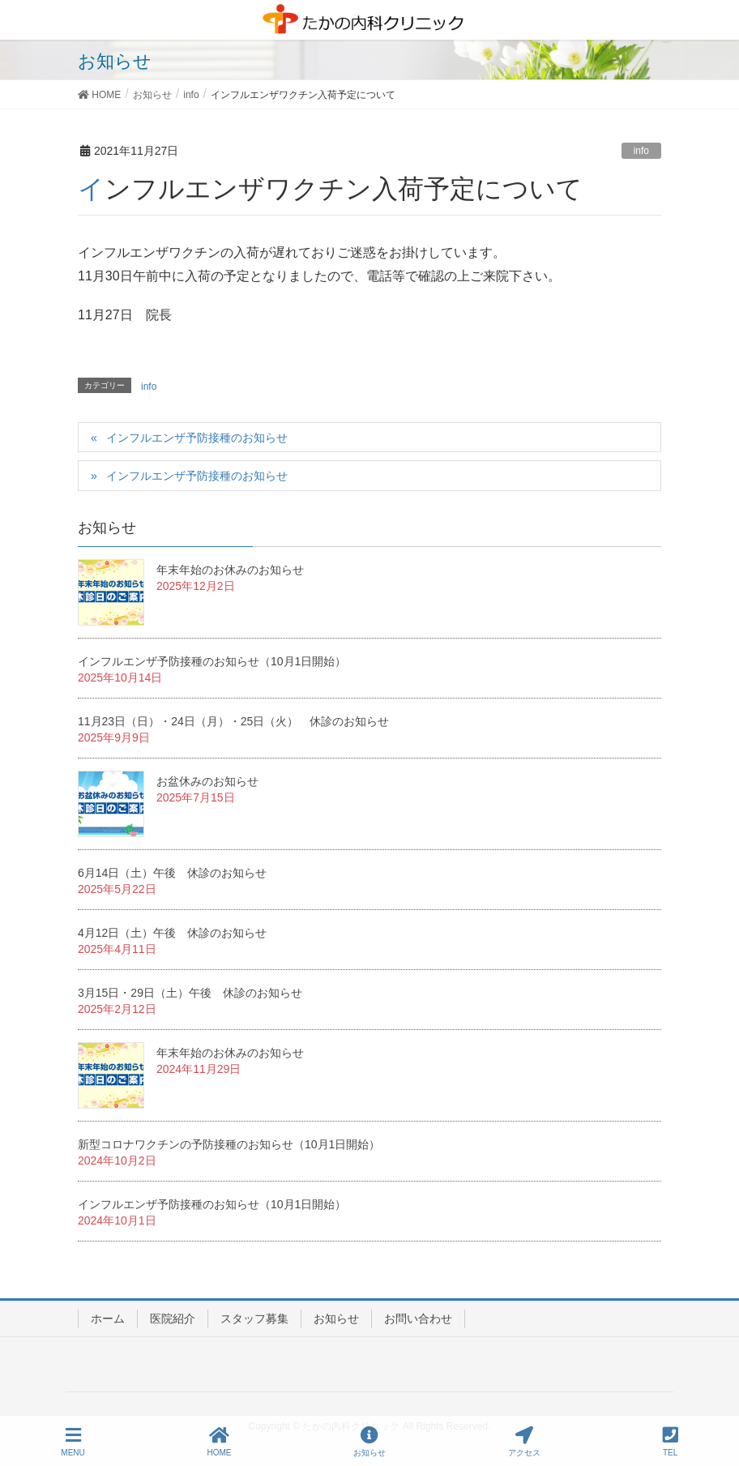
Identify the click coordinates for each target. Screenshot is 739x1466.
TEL (670, 1441)
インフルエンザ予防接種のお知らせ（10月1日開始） (212, 661)
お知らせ (336, 1318)
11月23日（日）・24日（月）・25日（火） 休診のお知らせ (233, 721)
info (641, 150)
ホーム (108, 1318)
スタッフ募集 (254, 1318)
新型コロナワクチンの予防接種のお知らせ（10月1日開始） (229, 1144)
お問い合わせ (418, 1318)
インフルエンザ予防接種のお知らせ (197, 437)
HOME (219, 1441)
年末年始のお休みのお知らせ (230, 569)
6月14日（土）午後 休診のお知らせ (172, 872)
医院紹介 (172, 1318)
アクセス (524, 1441)
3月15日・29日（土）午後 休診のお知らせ (190, 992)
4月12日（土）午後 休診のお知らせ (172, 932)
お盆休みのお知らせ (207, 781)
